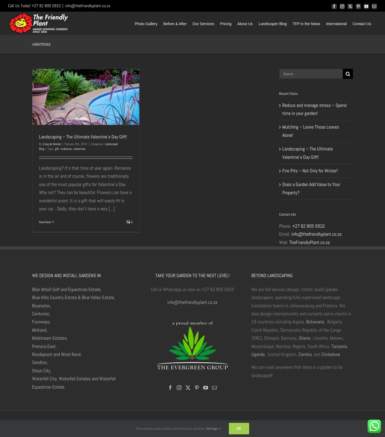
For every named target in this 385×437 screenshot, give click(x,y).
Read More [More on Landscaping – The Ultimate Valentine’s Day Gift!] (45, 222)
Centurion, (41, 314)
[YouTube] (205, 387)
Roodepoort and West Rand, (57, 354)
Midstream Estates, (50, 338)
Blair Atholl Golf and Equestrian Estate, (67, 289)
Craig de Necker (52, 144)
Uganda (258, 354)
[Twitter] (188, 387)
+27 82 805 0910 (308, 226)
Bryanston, (41, 306)
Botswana (315, 322)
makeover (66, 149)
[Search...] (311, 74)
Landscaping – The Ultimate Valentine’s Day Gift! (83, 137)
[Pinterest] (196, 387)
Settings (213, 428)
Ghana (304, 338)
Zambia (305, 354)
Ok (239, 428)
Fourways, (41, 322)
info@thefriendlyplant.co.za (87, 6)
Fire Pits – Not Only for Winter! (310, 171)
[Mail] (214, 387)
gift (57, 149)
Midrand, (39, 330)
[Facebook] (170, 387)
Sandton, (40, 362)
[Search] (348, 74)
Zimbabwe (330, 354)
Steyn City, (41, 371)
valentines (79, 149)
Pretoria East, (44, 346)
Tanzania (339, 346)
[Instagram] (179, 387)
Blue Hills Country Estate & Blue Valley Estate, (73, 297)
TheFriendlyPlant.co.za (309, 242)
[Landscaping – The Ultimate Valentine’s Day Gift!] (85, 97)
